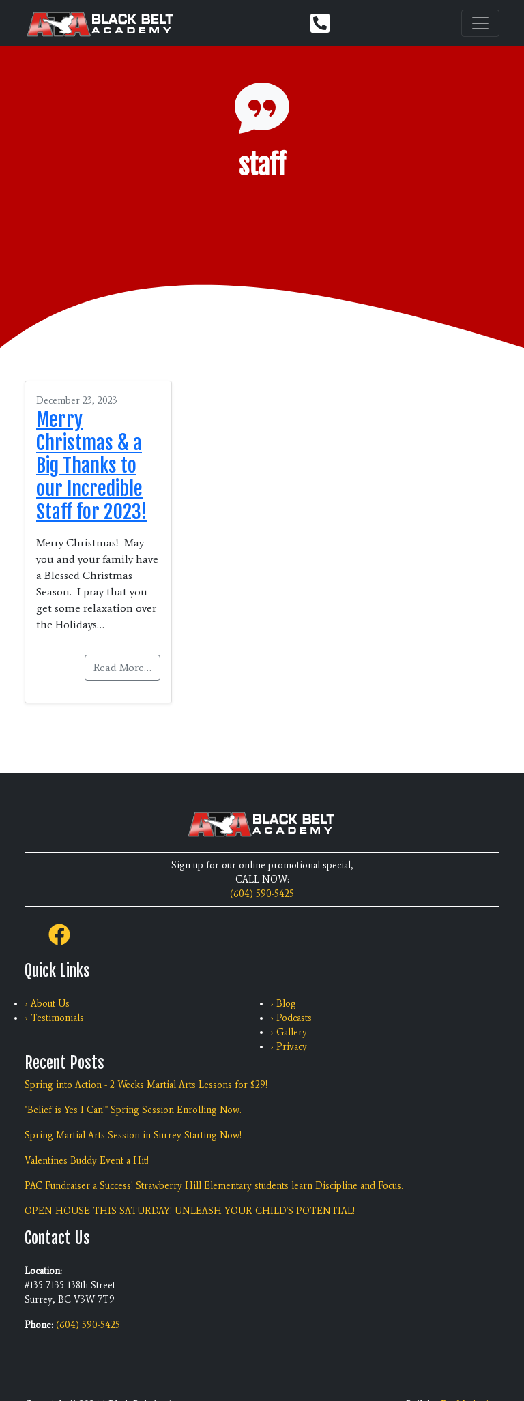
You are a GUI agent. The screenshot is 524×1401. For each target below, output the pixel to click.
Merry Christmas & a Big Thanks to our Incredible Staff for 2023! (91, 466)
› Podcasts (291, 1018)
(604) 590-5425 (262, 894)
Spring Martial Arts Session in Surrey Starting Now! (133, 1135)
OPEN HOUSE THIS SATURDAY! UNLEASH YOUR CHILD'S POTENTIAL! (190, 1211)
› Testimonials (54, 1018)
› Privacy (288, 1046)
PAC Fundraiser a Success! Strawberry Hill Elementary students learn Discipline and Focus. (214, 1186)
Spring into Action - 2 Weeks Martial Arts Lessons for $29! (146, 1085)
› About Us (47, 1003)
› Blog (283, 1003)
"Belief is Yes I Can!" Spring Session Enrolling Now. (133, 1110)
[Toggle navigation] (480, 23)
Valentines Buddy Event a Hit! (87, 1160)
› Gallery (288, 1032)
